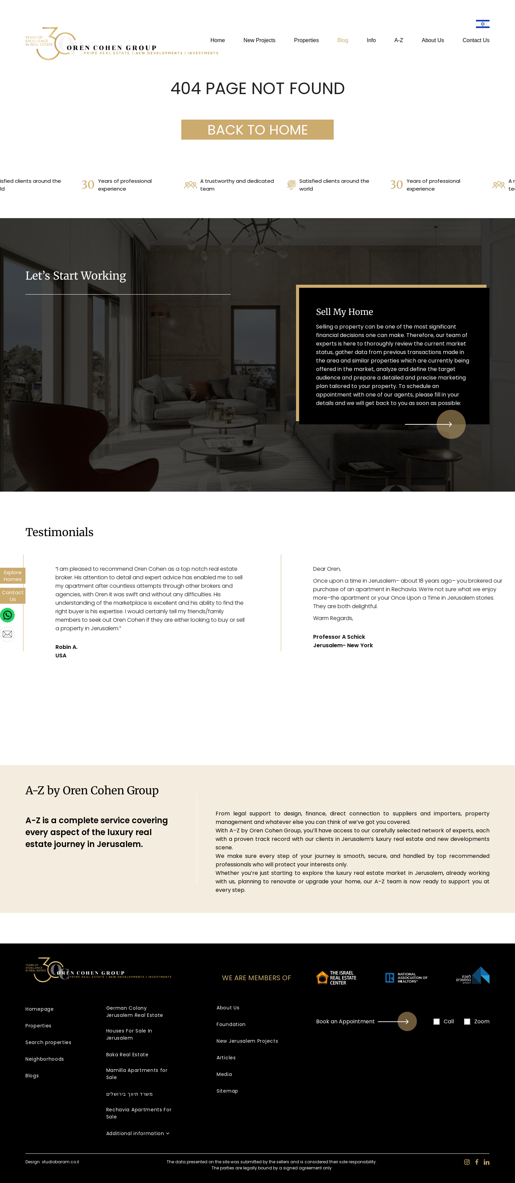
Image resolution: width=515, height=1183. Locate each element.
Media (224, 1074)
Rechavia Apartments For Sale (139, 1113)
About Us (433, 40)
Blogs (32, 1075)
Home (217, 40)
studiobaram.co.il (60, 1162)
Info (371, 40)
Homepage (39, 1009)
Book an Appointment (369, 1021)
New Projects (259, 40)
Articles (226, 1057)
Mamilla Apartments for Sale (137, 1074)
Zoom (477, 1021)
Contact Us (476, 40)
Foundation (231, 1024)
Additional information (135, 1133)
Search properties (48, 1042)
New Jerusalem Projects (247, 1041)
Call (444, 1021)
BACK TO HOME (257, 129)
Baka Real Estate (127, 1054)
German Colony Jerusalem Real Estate (135, 1012)
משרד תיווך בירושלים (129, 1094)
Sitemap (227, 1091)
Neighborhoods (44, 1059)
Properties (306, 40)
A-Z (398, 40)
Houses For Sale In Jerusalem (129, 1034)
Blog (342, 40)
